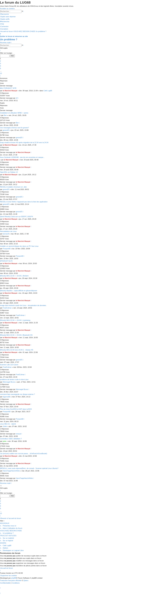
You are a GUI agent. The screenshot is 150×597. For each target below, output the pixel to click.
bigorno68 (6, 397)
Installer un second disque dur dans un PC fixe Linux (19, 246)
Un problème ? (8, 39)
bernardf (6, 234)
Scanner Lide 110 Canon (9, 365)
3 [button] (0, 63)
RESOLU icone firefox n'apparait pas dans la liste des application (23, 202)
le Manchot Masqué (10, 91)
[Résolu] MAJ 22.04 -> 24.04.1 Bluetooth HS (16, 335)
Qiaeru (25, 580)
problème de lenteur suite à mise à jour (14, 379)
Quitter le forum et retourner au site (14, 36)
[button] (0, 50)
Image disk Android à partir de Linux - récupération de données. (23, 305)
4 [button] (0, 66)
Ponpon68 (6, 249)
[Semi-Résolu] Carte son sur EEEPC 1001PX (16, 216)
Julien (5, 426)
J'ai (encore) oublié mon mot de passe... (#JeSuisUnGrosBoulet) (23, 453)
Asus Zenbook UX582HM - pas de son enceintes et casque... (22, 157)
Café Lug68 (48, 91)
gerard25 (6, 130)
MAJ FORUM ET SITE (8, 88)
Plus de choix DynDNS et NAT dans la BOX (16, 409)
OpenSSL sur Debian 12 (9, 172)
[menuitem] (8, 16)
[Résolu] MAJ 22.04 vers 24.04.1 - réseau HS (16, 350)
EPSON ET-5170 (6, 261)
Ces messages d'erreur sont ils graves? (14, 128)
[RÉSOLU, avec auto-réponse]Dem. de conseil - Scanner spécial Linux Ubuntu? (29, 468)
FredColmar (7, 308)
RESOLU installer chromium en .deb (13, 187)
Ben (5, 115)
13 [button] (1, 73)
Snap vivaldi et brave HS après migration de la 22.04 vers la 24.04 (24, 142)
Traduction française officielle (10, 580)
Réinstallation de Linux (8, 231)
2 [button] (0, 61)
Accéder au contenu (7, 8)
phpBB (13, 578)
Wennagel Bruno (9, 382)
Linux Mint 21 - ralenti (8, 424)
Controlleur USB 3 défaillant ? (11, 439)
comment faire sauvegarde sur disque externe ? (17, 394)
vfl (17, 98)
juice (4, 441)
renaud (18, 434)
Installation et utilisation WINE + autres (14, 113)
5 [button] (0, 68)
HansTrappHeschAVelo (11, 471)
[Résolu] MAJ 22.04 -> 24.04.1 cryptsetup (15, 320)
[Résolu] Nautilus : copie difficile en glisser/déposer (18, 291)
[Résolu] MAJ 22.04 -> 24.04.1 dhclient (14, 276)
